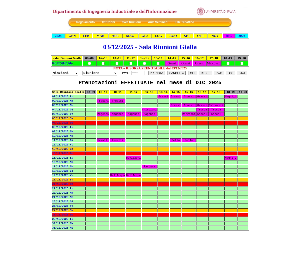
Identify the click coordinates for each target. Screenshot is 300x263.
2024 (58, 36)
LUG (158, 36)
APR (115, 36)
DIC (229, 36)
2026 (242, 36)
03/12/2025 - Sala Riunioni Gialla (150, 47)
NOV (215, 36)
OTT (200, 36)
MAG (130, 36)
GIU (144, 36)
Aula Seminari (158, 22)
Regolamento (85, 22)
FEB (86, 36)
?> (99, 73)
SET (187, 36)
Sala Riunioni (131, 22)
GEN (72, 36)
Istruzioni (108, 22)
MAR (100, 36)
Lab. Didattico (184, 22)
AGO (173, 36)
